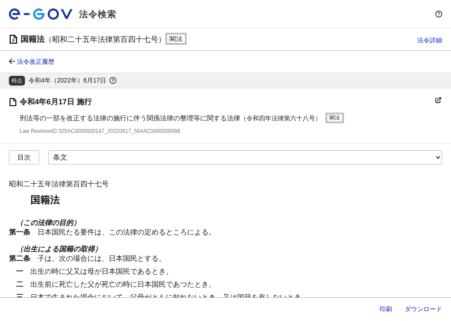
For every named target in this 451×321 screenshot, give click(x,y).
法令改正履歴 (35, 61)
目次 (24, 157)
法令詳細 (429, 40)
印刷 (386, 309)
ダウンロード (423, 309)
